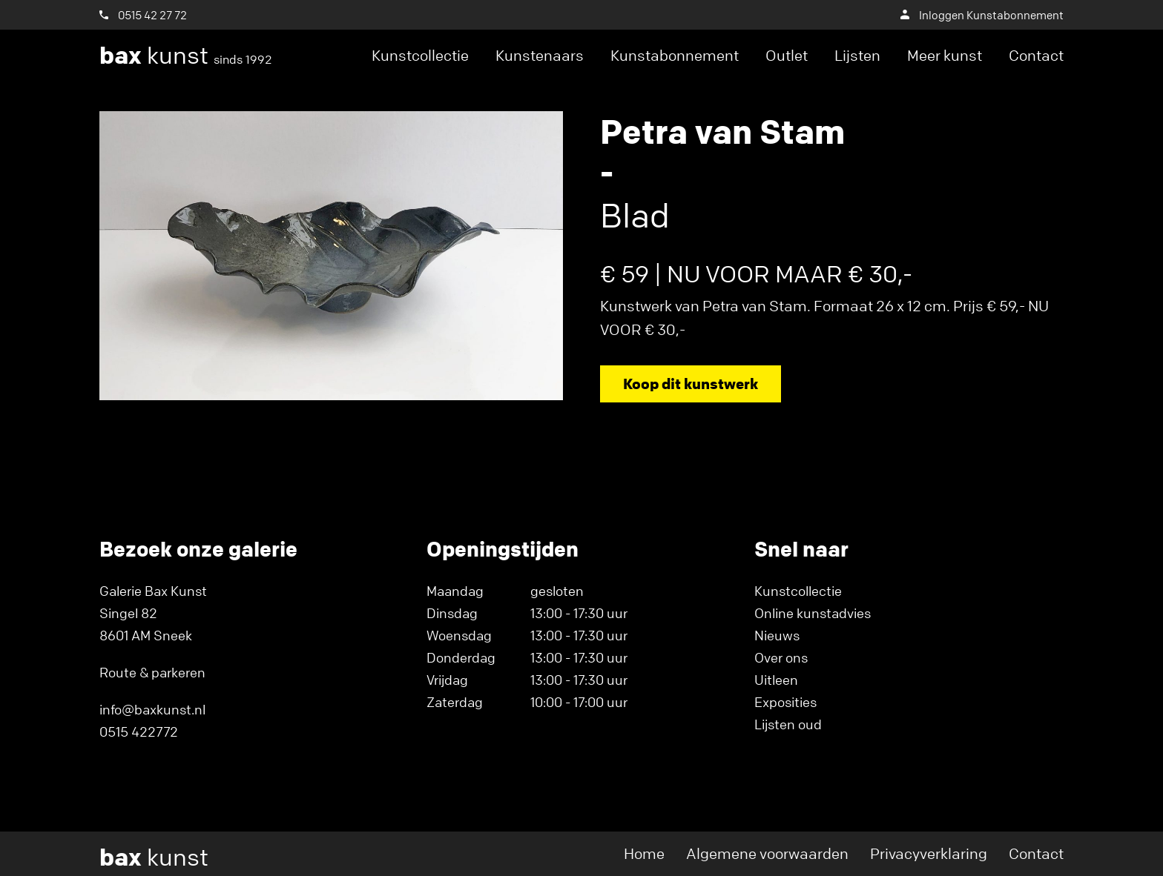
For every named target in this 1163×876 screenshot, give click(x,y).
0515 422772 (138, 731)
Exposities (785, 702)
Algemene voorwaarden (767, 853)
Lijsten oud (788, 724)
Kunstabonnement (674, 55)
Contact (1036, 55)
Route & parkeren (152, 672)
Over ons (781, 657)
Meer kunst (944, 55)
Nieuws (777, 635)
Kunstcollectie (420, 55)
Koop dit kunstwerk (690, 383)
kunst (185, 56)
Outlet (786, 55)
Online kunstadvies (812, 613)
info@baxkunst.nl (152, 709)
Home (644, 853)
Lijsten (857, 55)
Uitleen (776, 679)
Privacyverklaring (928, 853)
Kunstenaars (539, 55)
